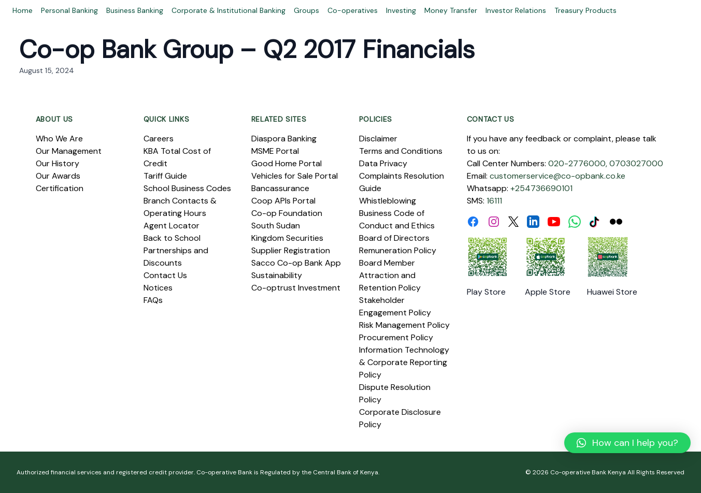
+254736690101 (541, 188)
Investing (401, 10)
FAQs (153, 300)
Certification (59, 188)
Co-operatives (352, 10)
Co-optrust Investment (295, 287)
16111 (494, 200)
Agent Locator (171, 225)
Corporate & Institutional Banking (228, 10)
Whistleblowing (387, 200)
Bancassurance (280, 188)
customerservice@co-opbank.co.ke (557, 175)
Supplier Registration (290, 250)
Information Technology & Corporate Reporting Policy (404, 362)
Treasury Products (585, 10)
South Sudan (275, 225)
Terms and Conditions (400, 151)
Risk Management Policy (404, 325)
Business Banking (134, 10)
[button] (627, 442)
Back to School (172, 238)
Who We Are (59, 138)
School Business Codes (187, 188)
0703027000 (636, 163)
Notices (158, 287)
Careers (159, 138)
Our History (57, 163)
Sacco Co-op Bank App (296, 262)
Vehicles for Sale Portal (294, 175)
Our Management (69, 151)
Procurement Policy (396, 337)
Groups (306, 10)
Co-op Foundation (286, 213)
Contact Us (165, 275)
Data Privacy (383, 163)
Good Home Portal (286, 163)
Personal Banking (69, 10)
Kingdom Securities (287, 238)
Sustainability (276, 275)
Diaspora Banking (284, 138)
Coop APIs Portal (283, 200)
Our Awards (58, 175)
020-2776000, (577, 163)
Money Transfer (450, 10)
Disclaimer (378, 138)
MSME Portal (275, 151)
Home (22, 10)
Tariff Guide (165, 175)
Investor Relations (515, 10)
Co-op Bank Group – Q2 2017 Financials (247, 49)
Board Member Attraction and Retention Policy (390, 275)
